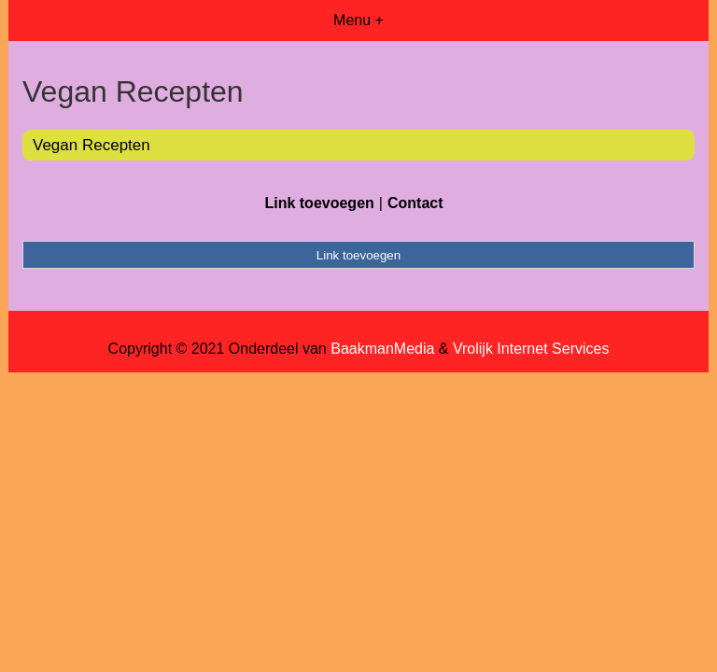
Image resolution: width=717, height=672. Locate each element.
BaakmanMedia (382, 349)
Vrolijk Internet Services (531, 349)
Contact (415, 203)
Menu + (358, 20)
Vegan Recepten (91, 145)
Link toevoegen (318, 203)
